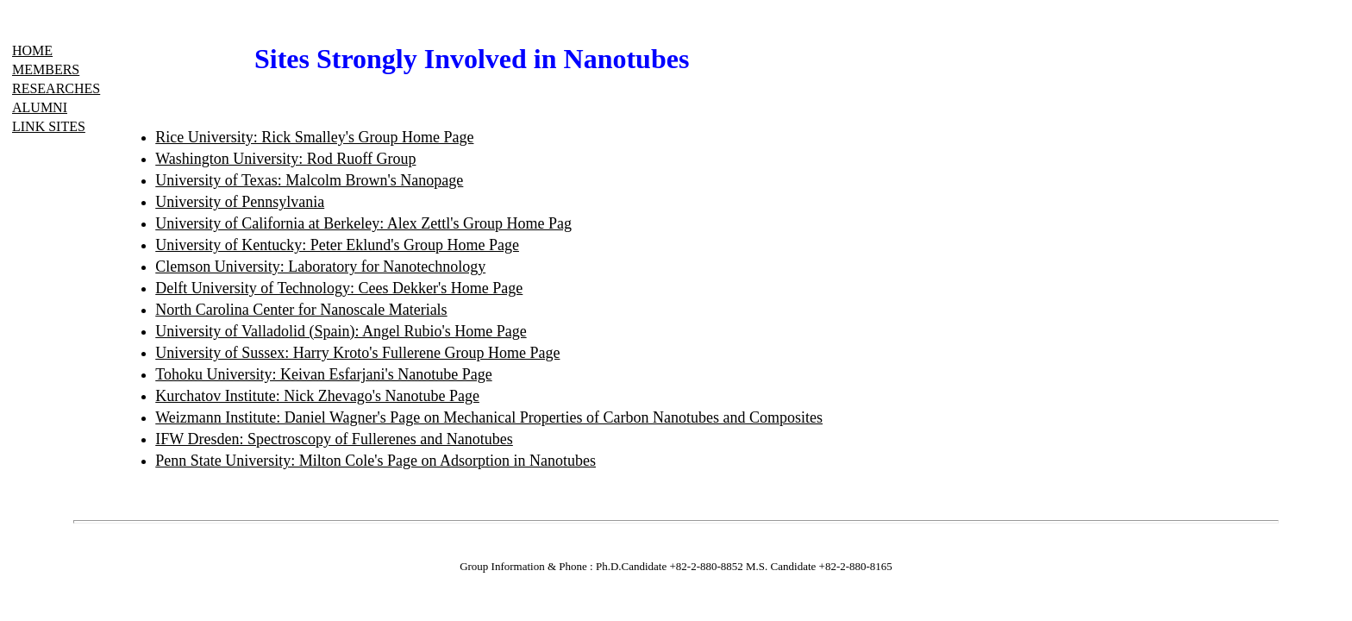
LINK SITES (48, 126)
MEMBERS (45, 69)
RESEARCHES (56, 88)
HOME (32, 50)
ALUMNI (39, 107)
